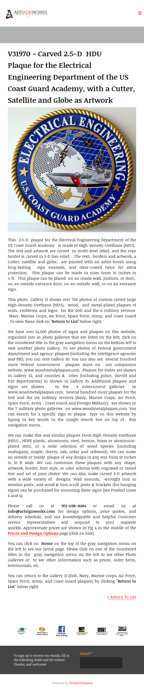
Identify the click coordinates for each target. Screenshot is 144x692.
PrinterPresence (81, 683)
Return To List (123, 597)
